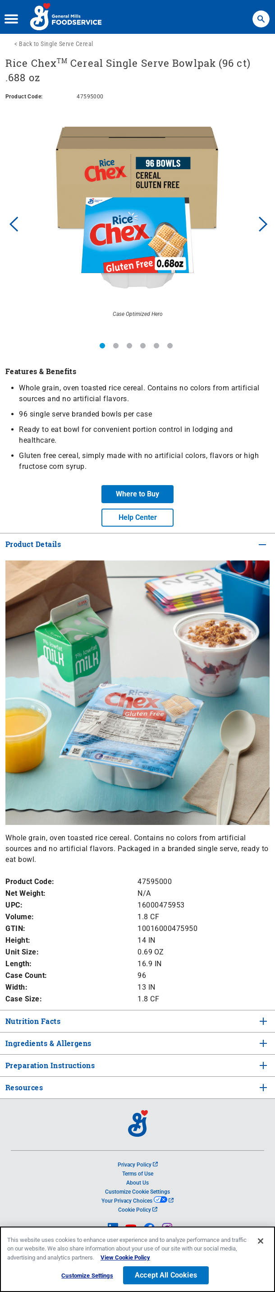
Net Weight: (25, 893)
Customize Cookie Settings (137, 1192)
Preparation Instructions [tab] (49, 1065)
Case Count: (26, 975)
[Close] (260, 1242)
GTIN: (15, 928)
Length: (18, 963)
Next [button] (263, 223)
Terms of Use (137, 1174)
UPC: (14, 905)
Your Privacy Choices (137, 1201)
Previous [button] (12, 223)
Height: (18, 940)
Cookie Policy (137, 1210)
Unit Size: (22, 952)
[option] (137, 223)
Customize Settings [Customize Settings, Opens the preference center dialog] (87, 1276)
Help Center (138, 517)
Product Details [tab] (33, 544)
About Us (137, 1183)
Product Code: (30, 881)
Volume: (19, 916)
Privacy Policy (138, 1165)
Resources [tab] (24, 1087)
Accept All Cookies (166, 1276)
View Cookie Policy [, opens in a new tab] (125, 1258)
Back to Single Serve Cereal (56, 43)
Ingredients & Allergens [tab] (48, 1043)
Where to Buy (137, 494)
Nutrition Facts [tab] (32, 1021)
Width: (16, 987)
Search (261, 14)
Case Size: (23, 999)
